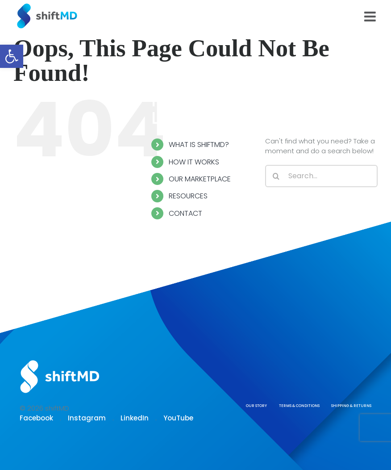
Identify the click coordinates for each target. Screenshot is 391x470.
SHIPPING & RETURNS (351, 405)
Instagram (87, 418)
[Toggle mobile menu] (371, 16)
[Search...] (321, 176)
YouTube (178, 418)
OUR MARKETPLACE (200, 179)
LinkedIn (135, 418)
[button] (11, 56)
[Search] (276, 176)
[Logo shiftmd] (59, 360)
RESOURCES (188, 196)
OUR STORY (256, 405)
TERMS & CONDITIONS (299, 405)
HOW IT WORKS (194, 162)
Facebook (36, 418)
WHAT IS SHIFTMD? (199, 144)
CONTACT (185, 213)
